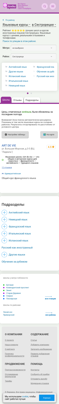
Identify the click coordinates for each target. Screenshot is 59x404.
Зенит (7, 290)
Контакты (35, 370)
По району (10, 20)
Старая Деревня (12, 293)
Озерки (8, 296)
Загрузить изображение (41, 349)
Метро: (6, 48)
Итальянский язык (18, 81)
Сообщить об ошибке (40, 374)
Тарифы (8, 381)
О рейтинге (10, 349)
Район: (6, 56)
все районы (50, 314)
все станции (50, 298)
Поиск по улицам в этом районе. (19, 41)
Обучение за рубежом (14, 261)
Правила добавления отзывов (40, 355)
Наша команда (11, 345)
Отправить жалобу (39, 379)
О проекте (9, 340)
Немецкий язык (17, 86)
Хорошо (47, 398)
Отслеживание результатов (11, 375)
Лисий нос (7, 312)
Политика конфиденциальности (14, 355)
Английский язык (18, 67)
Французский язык (20, 226)
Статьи (34, 340)
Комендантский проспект (16, 288)
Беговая (8, 285)
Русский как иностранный (17, 247)
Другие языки (16, 72)
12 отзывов (7, 167)
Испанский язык (17, 76)
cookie (25, 396)
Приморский (8, 315)
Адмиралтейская (13, 173)
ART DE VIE (9, 145)
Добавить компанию (40, 345)
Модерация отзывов (40, 383)
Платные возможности (15, 370)
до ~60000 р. (50, 178)
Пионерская (10, 299)
